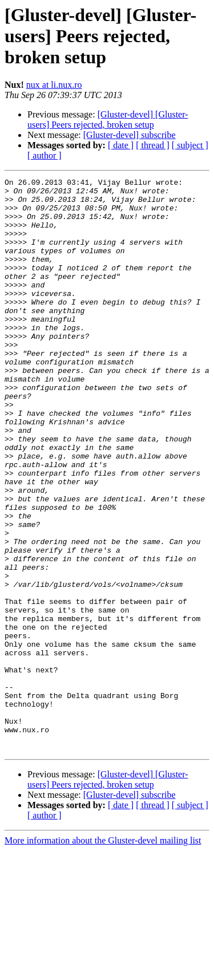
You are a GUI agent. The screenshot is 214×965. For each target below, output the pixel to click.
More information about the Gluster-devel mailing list (103, 955)
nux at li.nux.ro (54, 85)
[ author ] (44, 155)
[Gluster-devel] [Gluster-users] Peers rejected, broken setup (107, 119)
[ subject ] (190, 145)
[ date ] (121, 145)
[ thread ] (152, 145)
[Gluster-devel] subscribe (129, 135)
